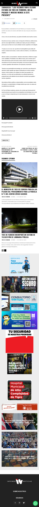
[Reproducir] (4, 118)
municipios (5, 140)
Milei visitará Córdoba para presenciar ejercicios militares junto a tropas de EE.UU (19, 421)
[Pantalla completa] (35, 118)
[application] (19, 109)
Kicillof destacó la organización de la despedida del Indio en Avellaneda (19, 440)
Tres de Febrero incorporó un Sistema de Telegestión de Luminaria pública (18, 236)
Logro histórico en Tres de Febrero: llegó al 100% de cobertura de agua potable (29, 150)
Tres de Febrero (6, 196)
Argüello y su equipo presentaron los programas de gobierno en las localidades (10, 150)
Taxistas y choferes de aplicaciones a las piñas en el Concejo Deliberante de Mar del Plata (19, 458)
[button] (19, 109)
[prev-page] (3, 250)
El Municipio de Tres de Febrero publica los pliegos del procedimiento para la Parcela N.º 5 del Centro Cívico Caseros (19, 191)
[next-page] (5, 250)
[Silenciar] (32, 118)
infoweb (35, 19)
